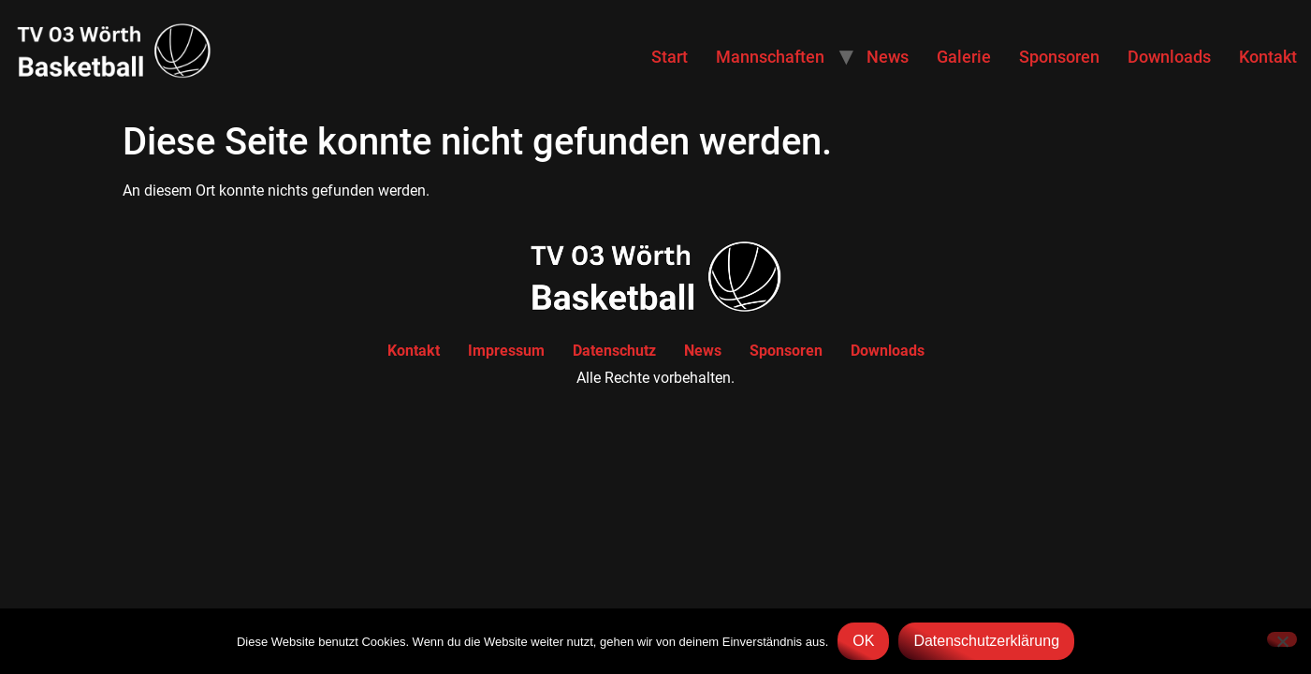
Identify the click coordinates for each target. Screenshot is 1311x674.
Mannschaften (770, 56)
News (888, 56)
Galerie (964, 56)
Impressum (506, 350)
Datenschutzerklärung (986, 641)
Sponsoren (1059, 56)
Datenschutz (614, 350)
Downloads (1169, 56)
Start (669, 56)
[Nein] (1282, 639)
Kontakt (1268, 56)
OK (863, 641)
